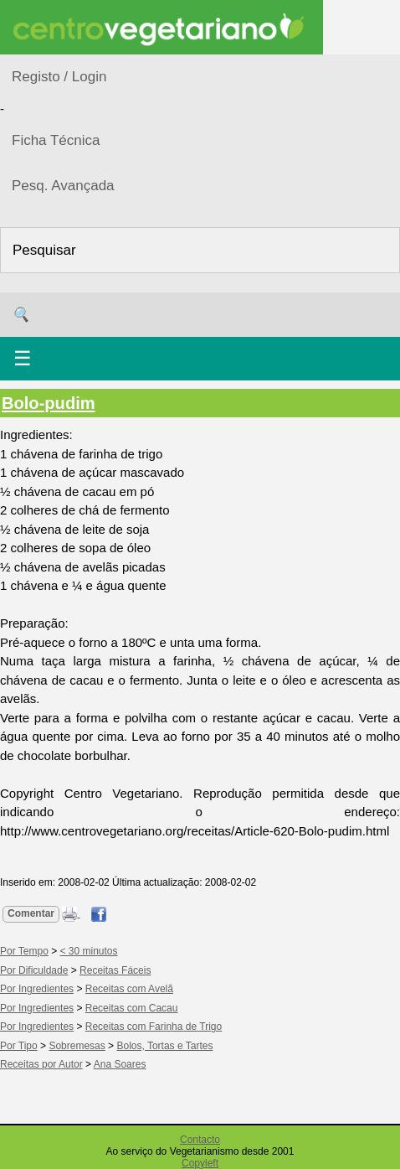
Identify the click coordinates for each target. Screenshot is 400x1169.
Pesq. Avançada (63, 186)
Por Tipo (19, 1046)
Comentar (31, 913)
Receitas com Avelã (129, 989)
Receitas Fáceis (115, 970)
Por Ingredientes (37, 989)
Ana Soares (120, 1064)
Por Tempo (24, 951)
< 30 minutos (89, 951)
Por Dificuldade (34, 970)
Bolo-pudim (48, 403)
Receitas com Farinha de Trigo (153, 1026)
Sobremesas (77, 1046)
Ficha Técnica (56, 140)
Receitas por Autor (41, 1064)
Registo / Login (59, 77)
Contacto (200, 1140)
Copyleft (200, 1163)
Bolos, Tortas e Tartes (164, 1046)
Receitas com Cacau (131, 1008)
